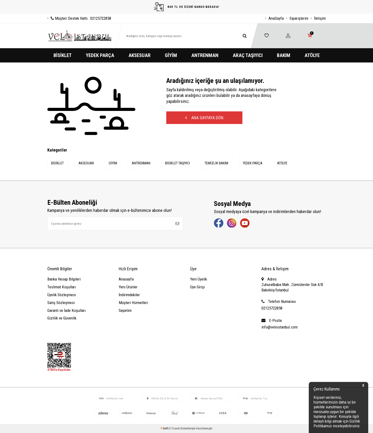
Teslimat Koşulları (61, 287)
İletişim (320, 18)
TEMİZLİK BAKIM (216, 163)
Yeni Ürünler (128, 287)
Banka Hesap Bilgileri (64, 279)
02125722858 (271, 308)
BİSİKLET (63, 55)
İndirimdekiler (129, 294)
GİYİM (171, 55)
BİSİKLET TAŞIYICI (177, 163)
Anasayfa (126, 279)
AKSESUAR (139, 55)
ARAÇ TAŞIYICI (248, 55)
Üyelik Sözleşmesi (61, 294)
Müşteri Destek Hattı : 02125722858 (79, 18)
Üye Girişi (197, 287)
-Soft (164, 428)
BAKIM (283, 55)
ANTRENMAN (204, 55)
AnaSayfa (276, 18)
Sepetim (125, 310)
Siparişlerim (299, 18)
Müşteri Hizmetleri (133, 302)
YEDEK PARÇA (100, 55)
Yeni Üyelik (198, 279)
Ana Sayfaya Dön (204, 117)
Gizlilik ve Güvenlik (61, 318)
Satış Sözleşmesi (61, 302)
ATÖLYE (312, 55)
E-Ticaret (174, 428)
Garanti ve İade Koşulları (66, 310)
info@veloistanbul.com (279, 327)
